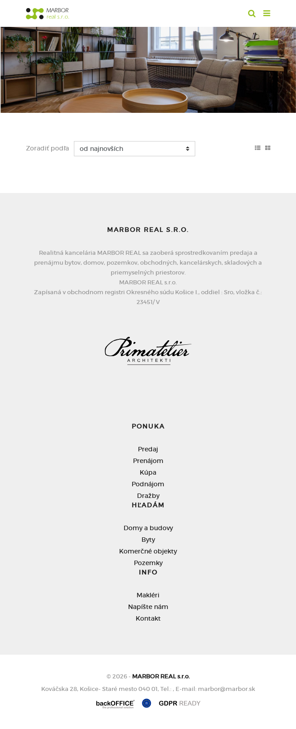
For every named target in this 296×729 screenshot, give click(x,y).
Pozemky (148, 563)
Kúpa (148, 472)
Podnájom (148, 484)
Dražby (148, 496)
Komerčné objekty (148, 551)
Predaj (148, 449)
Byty (148, 540)
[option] (148, 67)
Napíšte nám (148, 607)
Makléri (148, 595)
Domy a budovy (148, 528)
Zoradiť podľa (47, 148)
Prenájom (148, 461)
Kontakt (148, 618)
